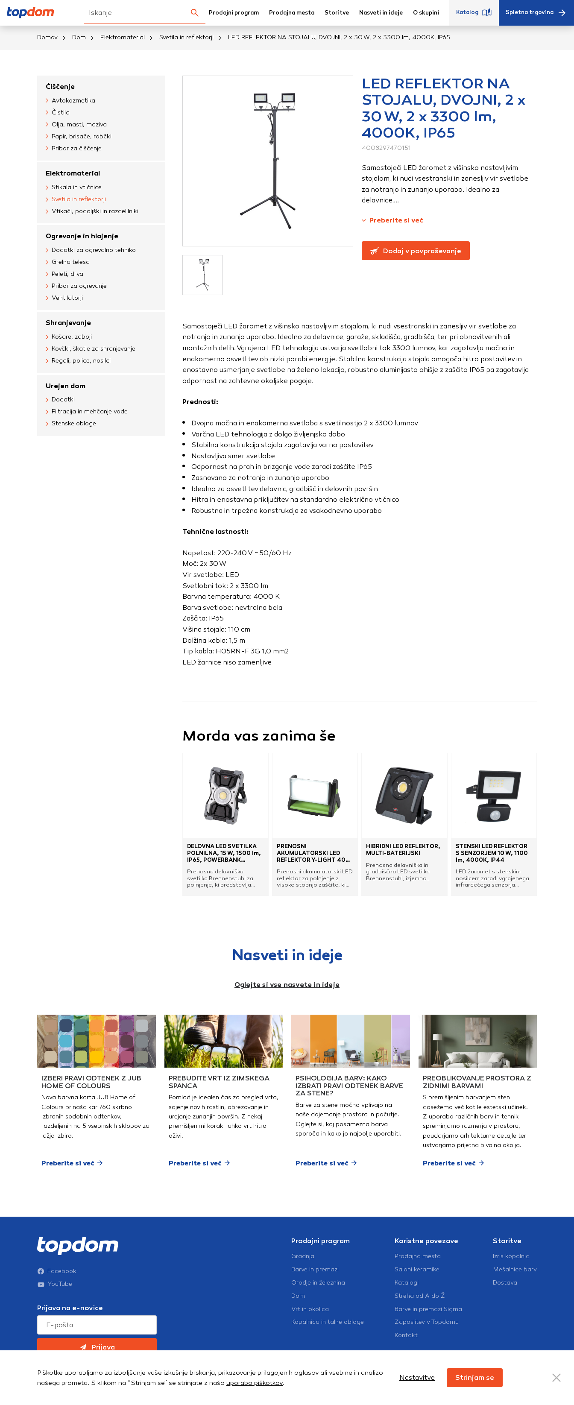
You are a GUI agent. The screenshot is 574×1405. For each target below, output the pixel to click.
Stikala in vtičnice (74, 187)
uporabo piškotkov (254, 1383)
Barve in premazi (315, 1269)
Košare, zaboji (69, 337)
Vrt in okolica (310, 1309)
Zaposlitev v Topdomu (427, 1322)
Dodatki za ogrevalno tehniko (91, 250)
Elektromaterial (122, 37)
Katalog (474, 13)
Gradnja (302, 1256)
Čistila (58, 113)
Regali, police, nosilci (78, 361)
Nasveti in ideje (381, 12)
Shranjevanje (68, 323)
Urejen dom (65, 386)
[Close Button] (556, 1377)
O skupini (426, 12)
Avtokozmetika (70, 101)
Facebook (56, 1271)
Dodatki (60, 400)
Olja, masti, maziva (76, 125)
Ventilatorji (64, 298)
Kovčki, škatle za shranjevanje (90, 349)
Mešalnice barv (515, 1269)
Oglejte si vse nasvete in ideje (287, 985)
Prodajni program (234, 12)
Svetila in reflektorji (186, 37)
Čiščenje (60, 86)
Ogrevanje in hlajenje (82, 236)
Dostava (505, 1282)
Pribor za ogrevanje (76, 286)
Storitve (337, 12)
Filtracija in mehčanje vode (87, 412)
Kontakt (406, 1335)
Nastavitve (417, 1377)
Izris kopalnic (511, 1256)
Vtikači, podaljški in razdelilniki (92, 211)
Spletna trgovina (536, 13)
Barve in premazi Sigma (428, 1309)
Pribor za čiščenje (74, 148)
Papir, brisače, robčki (78, 137)
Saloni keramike (417, 1269)
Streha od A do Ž (420, 1296)
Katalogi (407, 1282)
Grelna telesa (68, 262)
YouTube (54, 1284)
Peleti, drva (64, 274)
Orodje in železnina (318, 1282)
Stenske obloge (71, 424)
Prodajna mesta (291, 12)
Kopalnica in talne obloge (327, 1322)
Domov (47, 37)
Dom (79, 37)
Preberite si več (392, 220)
